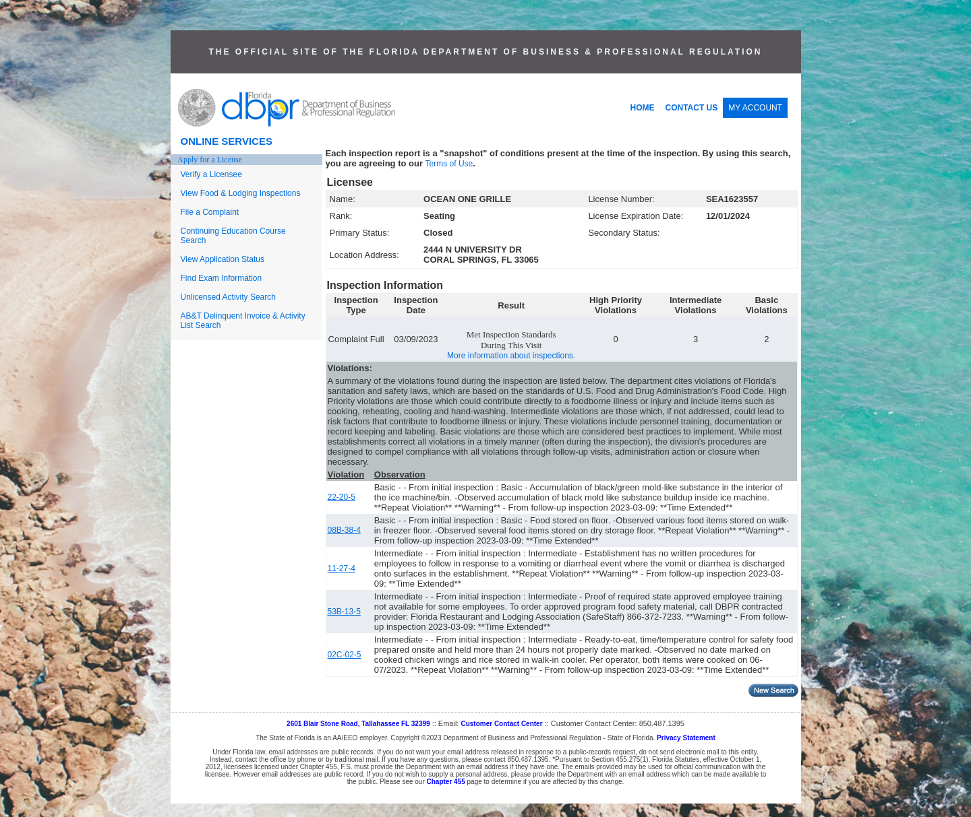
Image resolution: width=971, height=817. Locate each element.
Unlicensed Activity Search (228, 297)
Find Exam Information (221, 278)
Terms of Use (449, 163)
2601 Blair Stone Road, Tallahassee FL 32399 (358, 723)
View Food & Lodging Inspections (241, 193)
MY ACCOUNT (755, 107)
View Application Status (223, 259)
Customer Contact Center (501, 723)
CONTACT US (692, 107)
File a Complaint (210, 212)
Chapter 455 (446, 781)
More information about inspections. (511, 355)
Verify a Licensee (211, 174)
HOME (642, 107)
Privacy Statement (686, 738)
